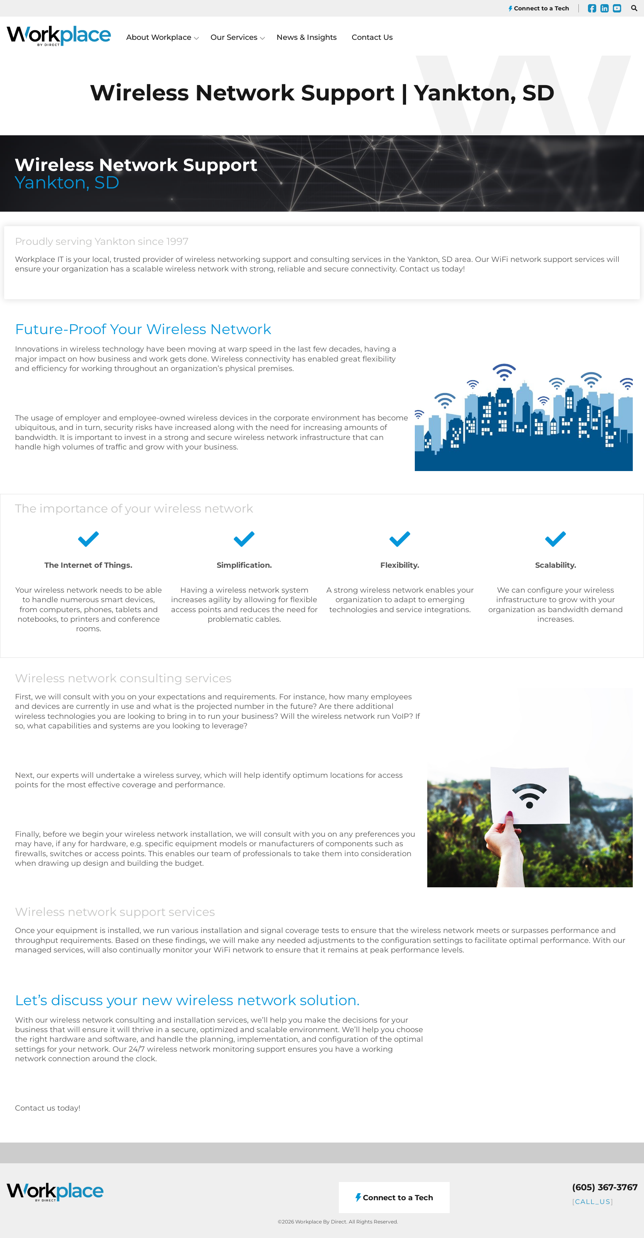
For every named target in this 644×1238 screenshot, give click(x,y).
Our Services (234, 37)
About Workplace (158, 37)
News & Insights (307, 37)
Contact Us (372, 37)
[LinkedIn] (604, 8)
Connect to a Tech (539, 8)
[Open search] (632, 8)
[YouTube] (617, 8)
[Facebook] (592, 8)
